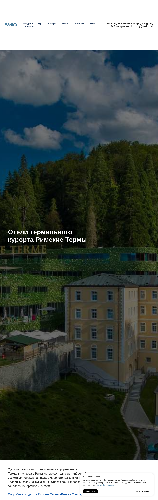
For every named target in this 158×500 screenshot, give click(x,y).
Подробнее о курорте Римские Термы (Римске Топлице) (46, 494)
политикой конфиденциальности (109, 485)
